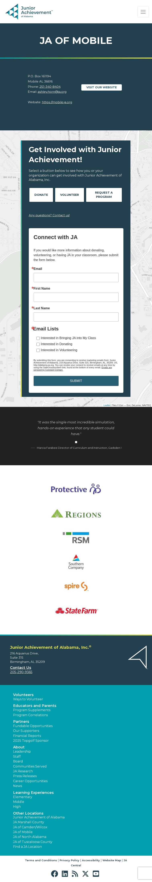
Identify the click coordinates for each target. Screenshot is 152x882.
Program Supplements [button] (31, 710)
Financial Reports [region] (27, 736)
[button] (55, 874)
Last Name (42, 308)
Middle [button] (18, 802)
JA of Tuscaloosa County (32, 842)
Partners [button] (21, 721)
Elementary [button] (22, 797)
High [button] (17, 807)
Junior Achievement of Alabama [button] (39, 817)
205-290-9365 (21, 672)
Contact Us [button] (20, 667)
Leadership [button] (22, 751)
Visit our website (101, 87)
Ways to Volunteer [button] (28, 699)
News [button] (17, 786)
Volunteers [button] (23, 695)
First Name (42, 288)
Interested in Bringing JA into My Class (68, 338)
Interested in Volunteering (59, 350)
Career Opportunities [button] (30, 781)
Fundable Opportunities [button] (33, 726)
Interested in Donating (56, 344)
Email (38, 268)
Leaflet (106, 405)
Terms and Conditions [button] (41, 860)
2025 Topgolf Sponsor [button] (31, 741)
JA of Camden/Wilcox (30, 827)
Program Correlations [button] (30, 715)
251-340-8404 (50, 87)
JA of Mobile (23, 832)
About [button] (19, 747)
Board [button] (18, 761)
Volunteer (69, 195)
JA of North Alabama (29, 837)
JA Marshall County (28, 822)
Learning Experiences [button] (33, 792)
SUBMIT (76, 381)
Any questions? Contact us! (49, 215)
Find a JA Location (27, 847)
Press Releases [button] (25, 776)
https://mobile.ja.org (57, 102)
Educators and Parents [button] (34, 706)
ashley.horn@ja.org (52, 92)
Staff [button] (17, 756)
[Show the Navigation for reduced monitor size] (143, 12)
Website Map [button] (111, 860)
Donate (41, 195)
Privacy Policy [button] (69, 860)
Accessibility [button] (91, 860)
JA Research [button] (23, 771)
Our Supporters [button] (26, 731)
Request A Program (104, 195)
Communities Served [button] (30, 766)
